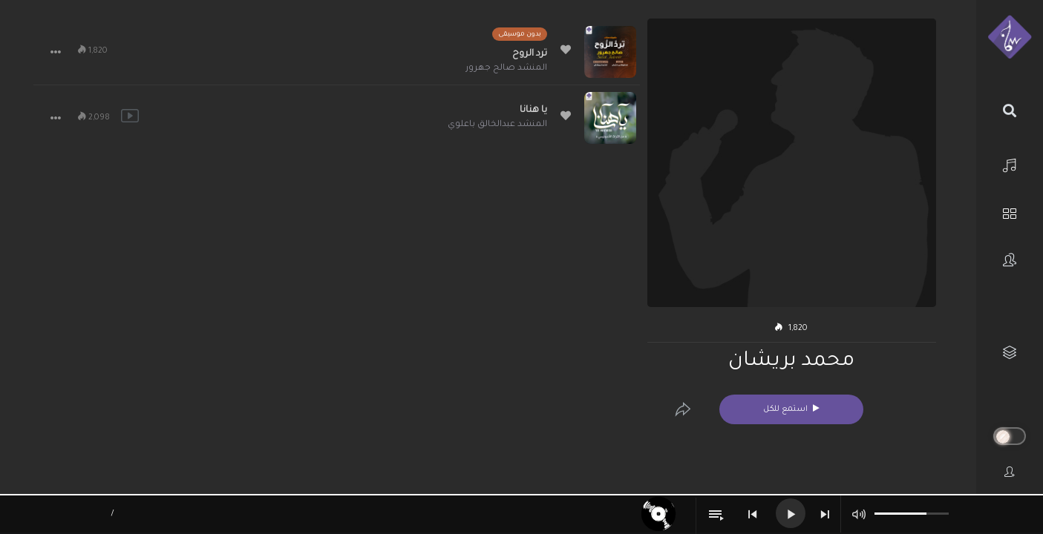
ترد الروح (529, 54)
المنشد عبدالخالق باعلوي (497, 125)
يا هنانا (533, 110)
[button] (56, 52)
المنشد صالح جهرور (506, 68)
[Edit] (683, 409)
